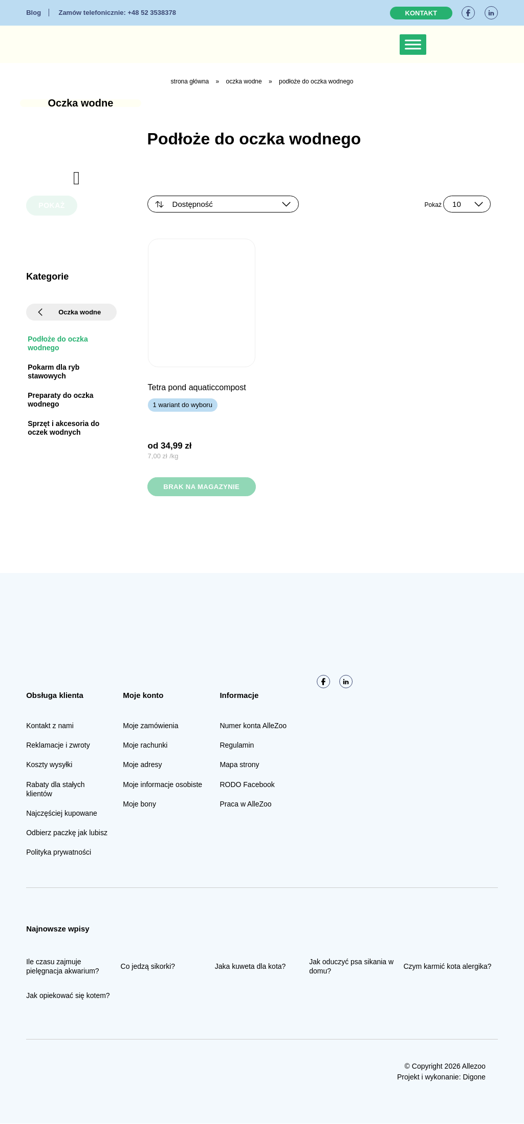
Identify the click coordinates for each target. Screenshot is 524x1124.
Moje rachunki (145, 745)
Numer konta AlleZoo (253, 726)
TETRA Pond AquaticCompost (197, 387)
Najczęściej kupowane (61, 814)
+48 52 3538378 (117, 12)
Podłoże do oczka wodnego (58, 343)
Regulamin (237, 745)
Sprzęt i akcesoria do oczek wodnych (63, 427)
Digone (474, 1077)
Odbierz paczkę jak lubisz (66, 833)
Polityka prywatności (58, 853)
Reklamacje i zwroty (58, 745)
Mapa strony (239, 765)
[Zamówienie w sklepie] (223, 204)
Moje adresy (142, 765)
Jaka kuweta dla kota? (250, 967)
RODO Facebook (247, 785)
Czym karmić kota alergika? (447, 967)
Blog (33, 12)
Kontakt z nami (50, 726)
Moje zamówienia (150, 726)
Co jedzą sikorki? (148, 967)
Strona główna (190, 81)
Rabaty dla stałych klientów (55, 789)
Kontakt (421, 13)
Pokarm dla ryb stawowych (53, 371)
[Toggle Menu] (413, 44)
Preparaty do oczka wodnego (60, 399)
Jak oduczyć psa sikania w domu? (351, 966)
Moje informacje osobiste (162, 785)
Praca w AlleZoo (245, 804)
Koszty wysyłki (49, 765)
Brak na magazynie (202, 487)
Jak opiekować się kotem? (68, 996)
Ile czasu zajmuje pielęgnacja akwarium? (62, 966)
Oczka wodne (244, 81)
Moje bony (139, 804)
